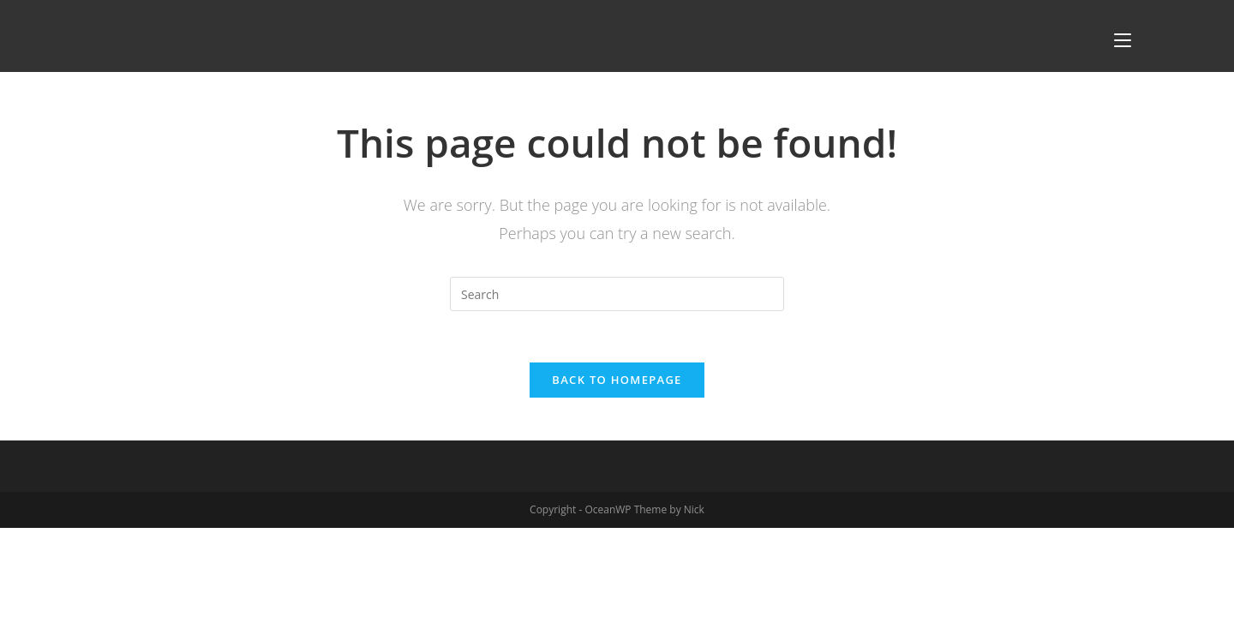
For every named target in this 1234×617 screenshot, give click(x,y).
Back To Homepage (616, 379)
